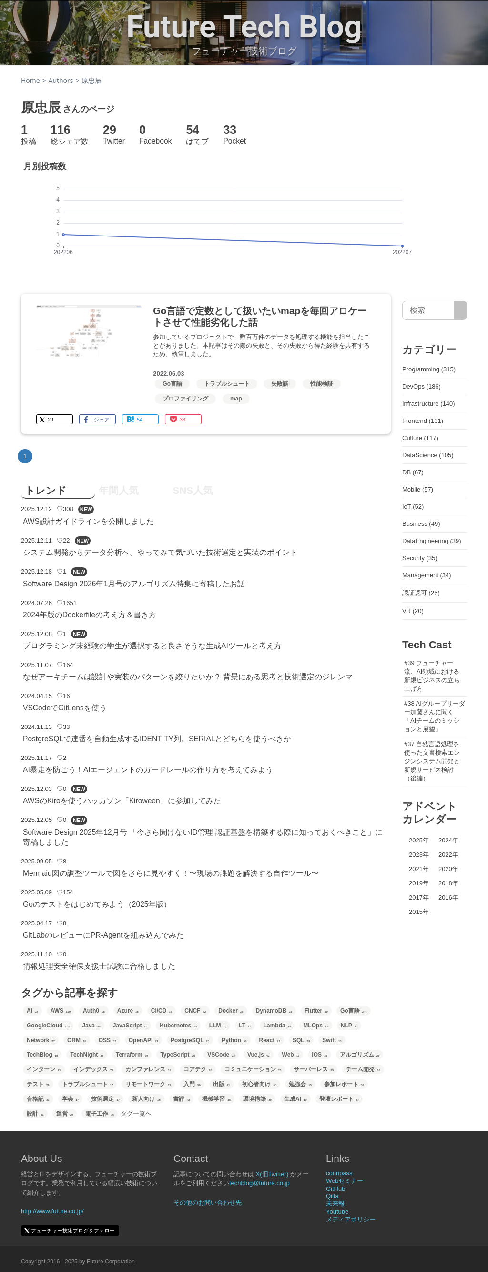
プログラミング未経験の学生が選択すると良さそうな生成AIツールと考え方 (152, 646)
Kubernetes (178, 1025)
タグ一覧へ (136, 1113)
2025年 (419, 840)
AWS (61, 1010)
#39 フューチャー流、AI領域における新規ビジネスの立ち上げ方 (432, 675)
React (269, 1040)
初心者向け (259, 1084)
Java (91, 1025)
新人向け (146, 1099)
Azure (128, 1010)
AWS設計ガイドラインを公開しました (88, 521)
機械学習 (216, 1099)
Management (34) (426, 575)
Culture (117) (420, 437)
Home (30, 80)
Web (291, 1054)
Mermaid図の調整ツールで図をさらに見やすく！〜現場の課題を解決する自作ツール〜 (171, 873)
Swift (331, 1040)
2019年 (419, 883)
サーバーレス (314, 1069)
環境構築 (257, 1099)
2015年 (419, 911)
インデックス (93, 1069)
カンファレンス (148, 1069)
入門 (192, 1084)
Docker (230, 1010)
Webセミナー (345, 1180)
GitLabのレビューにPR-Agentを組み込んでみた (103, 935)
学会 (70, 1099)
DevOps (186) (421, 386)
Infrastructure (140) (428, 403)
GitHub (335, 1188)
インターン (44, 1069)
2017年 (419, 897)
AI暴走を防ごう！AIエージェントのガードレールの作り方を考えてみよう (148, 770)
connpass (339, 1173)
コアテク (197, 1069)
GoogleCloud (48, 1025)
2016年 (448, 897)
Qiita (332, 1196)
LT (245, 1025)
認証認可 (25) (421, 592)
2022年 (448, 854)
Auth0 (94, 1010)
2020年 (448, 868)
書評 (181, 1099)
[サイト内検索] (460, 310)
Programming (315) (429, 369)
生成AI (295, 1099)
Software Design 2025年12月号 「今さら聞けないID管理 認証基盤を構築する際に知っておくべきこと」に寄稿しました (203, 837)
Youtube (337, 1211)
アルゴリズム (360, 1054)
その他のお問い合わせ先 (207, 1202)
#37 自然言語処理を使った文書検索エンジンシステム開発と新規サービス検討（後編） (432, 761)
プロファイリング (185, 398)
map (236, 398)
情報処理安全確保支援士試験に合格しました (99, 966)
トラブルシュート (227, 383)
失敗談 (279, 383)
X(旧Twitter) (272, 1174)
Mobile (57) (417, 489)
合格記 (38, 1099)
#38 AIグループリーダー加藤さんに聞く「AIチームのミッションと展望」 (434, 716)
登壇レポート (339, 1099)
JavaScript (130, 1025)
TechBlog (42, 1054)
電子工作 (99, 1113)
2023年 (419, 854)
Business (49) (421, 523)
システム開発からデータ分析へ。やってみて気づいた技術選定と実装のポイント (160, 552)
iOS (319, 1054)
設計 (35, 1113)
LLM (217, 1025)
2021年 (419, 868)
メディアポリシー (351, 1219)
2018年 (448, 883)
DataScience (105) (428, 455)
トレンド (46, 490)
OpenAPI (143, 1040)
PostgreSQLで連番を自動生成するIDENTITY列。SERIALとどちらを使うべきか (157, 739)
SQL (301, 1040)
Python (234, 1040)
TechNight (86, 1054)
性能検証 (321, 383)
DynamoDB (274, 1010)
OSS (107, 1040)
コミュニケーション (253, 1069)
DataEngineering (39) (431, 540)
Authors (61, 80)
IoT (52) (413, 506)
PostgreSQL (190, 1040)
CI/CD (161, 1010)
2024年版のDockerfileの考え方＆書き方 (89, 615)
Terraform (132, 1054)
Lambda (277, 1025)
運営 (64, 1113)
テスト (38, 1084)
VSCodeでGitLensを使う (65, 708)
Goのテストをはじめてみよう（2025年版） (97, 904)
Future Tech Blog (244, 27)
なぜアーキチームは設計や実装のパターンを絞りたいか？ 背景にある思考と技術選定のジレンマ (188, 677)
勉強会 (300, 1084)
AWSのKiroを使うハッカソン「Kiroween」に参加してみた (122, 801)
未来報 (335, 1203)
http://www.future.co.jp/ (52, 1211)
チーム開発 (363, 1069)
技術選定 (105, 1099)
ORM (76, 1040)
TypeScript (177, 1054)
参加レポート (344, 1084)
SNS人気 (193, 490)
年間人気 (119, 490)
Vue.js (258, 1054)
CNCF (195, 1010)
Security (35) (419, 558)
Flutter (316, 1010)
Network (41, 1040)
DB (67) (413, 472)
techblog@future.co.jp (259, 1183)
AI (32, 1010)
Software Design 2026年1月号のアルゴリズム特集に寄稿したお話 (134, 584)
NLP (349, 1025)
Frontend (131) (422, 420)
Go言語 (172, 383)
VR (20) (413, 611)
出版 (221, 1084)
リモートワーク (148, 1084)
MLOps (315, 1025)
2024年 (448, 840)
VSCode (221, 1054)
